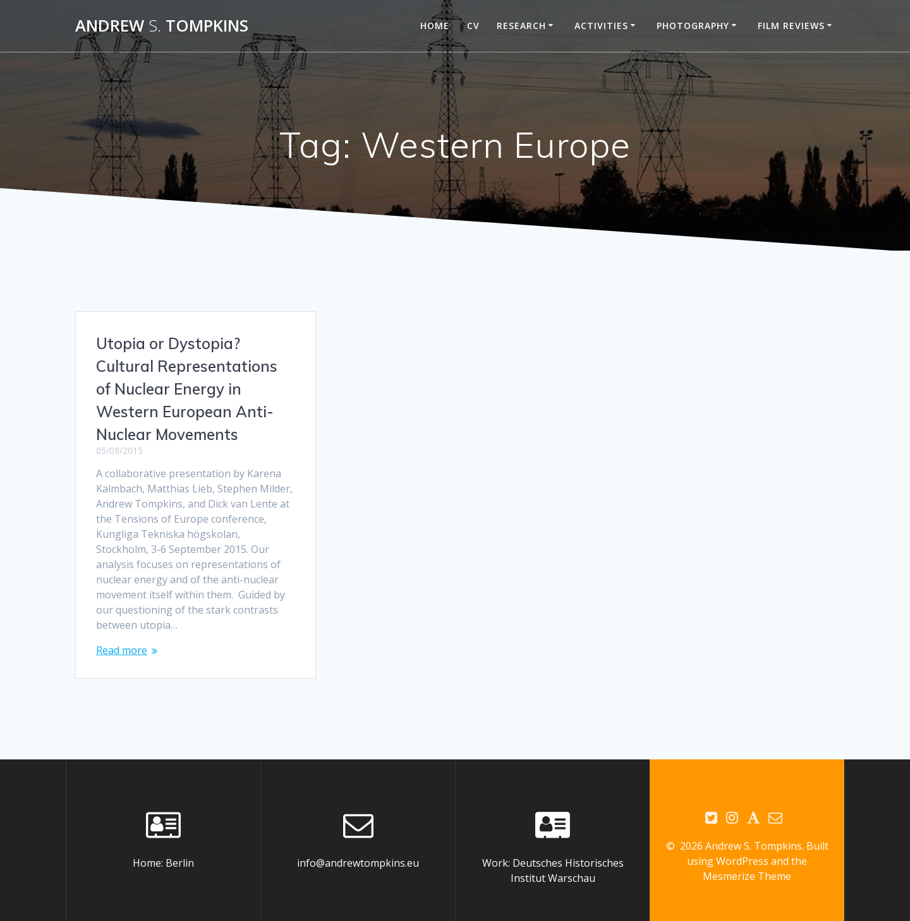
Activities (601, 26)
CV (473, 26)
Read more (121, 650)
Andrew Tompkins (161, 26)
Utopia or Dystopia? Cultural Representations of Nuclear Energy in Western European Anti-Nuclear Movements (186, 389)
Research (521, 26)
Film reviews (791, 26)
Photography (693, 26)
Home (434, 26)
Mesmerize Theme (747, 862)
